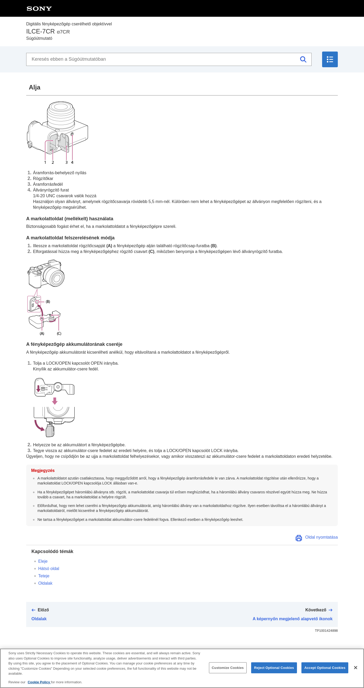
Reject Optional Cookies (274, 672)
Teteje (43, 576)
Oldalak (45, 583)
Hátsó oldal (48, 568)
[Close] (355, 672)
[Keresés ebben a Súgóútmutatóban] (169, 59)
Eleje (43, 561)
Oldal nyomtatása (321, 537)
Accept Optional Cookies (324, 672)
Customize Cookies (228, 672)
